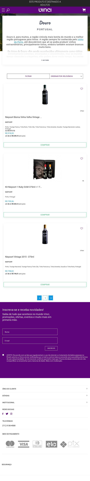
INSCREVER (51, 348)
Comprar (45, 145)
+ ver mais (45, 60)
